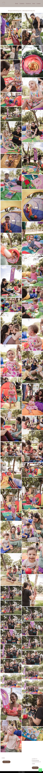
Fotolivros (28, 3)
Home (16, 3)
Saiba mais (6, 761)
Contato (38, 3)
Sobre (33, 3)
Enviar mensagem (36, 760)
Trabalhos (22, 3)
